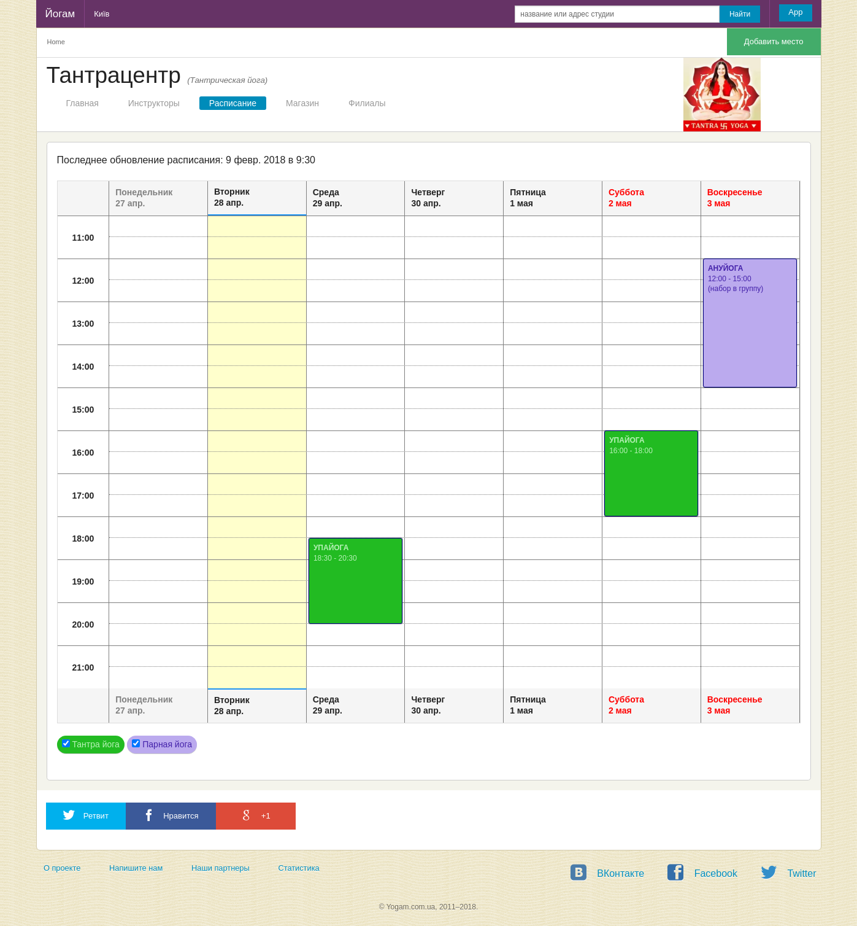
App (795, 12)
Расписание (232, 103)
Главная (82, 103)
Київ (101, 13)
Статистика (298, 868)
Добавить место (774, 41)
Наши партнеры (220, 868)
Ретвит (86, 815)
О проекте (62, 868)
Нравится (171, 815)
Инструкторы (154, 103)
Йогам (60, 14)
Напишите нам (136, 868)
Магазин (302, 103)
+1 (255, 815)
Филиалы (366, 103)
